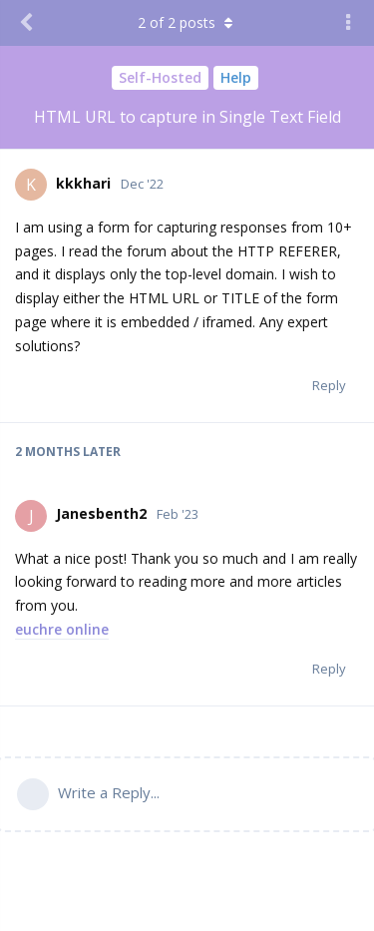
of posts (187, 22)
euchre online (62, 629)
